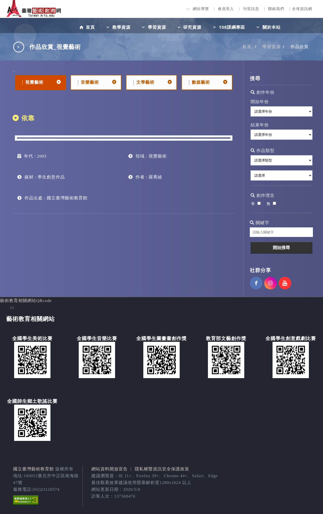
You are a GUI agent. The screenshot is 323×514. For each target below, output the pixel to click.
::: (188, 9)
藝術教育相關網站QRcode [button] (26, 300)
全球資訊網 (302, 9)
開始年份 (260, 101)
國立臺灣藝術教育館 (33, 469)
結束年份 (260, 125)
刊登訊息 (251, 9)
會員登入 (226, 9)
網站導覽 (201, 9)
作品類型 (263, 150)
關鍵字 (259, 222)
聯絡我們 (276, 9)
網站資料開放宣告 (109, 469)
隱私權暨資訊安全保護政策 (162, 469)
